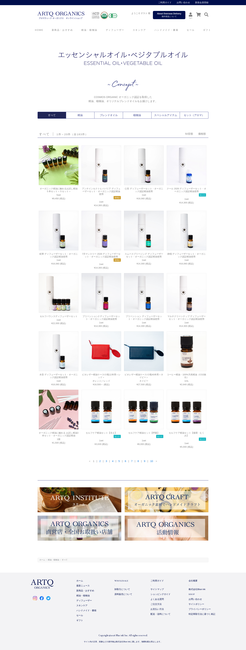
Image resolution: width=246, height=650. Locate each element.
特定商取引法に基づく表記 (202, 614)
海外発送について (169, 14)
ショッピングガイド (160, 594)
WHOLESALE (121, 580)
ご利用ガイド (165, 2)
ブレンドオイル (108, 115)
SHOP (192, 594)
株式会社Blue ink (197, 589)
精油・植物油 (53, 560)
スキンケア (81, 605)
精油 (80, 115)
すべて (51, 115)
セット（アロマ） (194, 115)
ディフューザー (115, 30)
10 (151, 461)
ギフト (79, 620)
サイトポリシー (196, 604)
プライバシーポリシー (200, 609)
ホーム (42, 560)
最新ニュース (83, 585)
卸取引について (122, 589)
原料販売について (123, 594)
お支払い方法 (157, 609)
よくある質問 (157, 599)
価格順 (202, 133)
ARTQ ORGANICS (84, 15)
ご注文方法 (156, 604)
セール (79, 615)
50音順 (189, 133)
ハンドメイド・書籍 (86, 610)
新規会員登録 (201, 2)
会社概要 (193, 580)
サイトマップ (157, 589)
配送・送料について (160, 614)
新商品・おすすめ (85, 590)
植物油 (137, 115)
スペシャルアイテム (165, 115)
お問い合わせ (183, 2)
